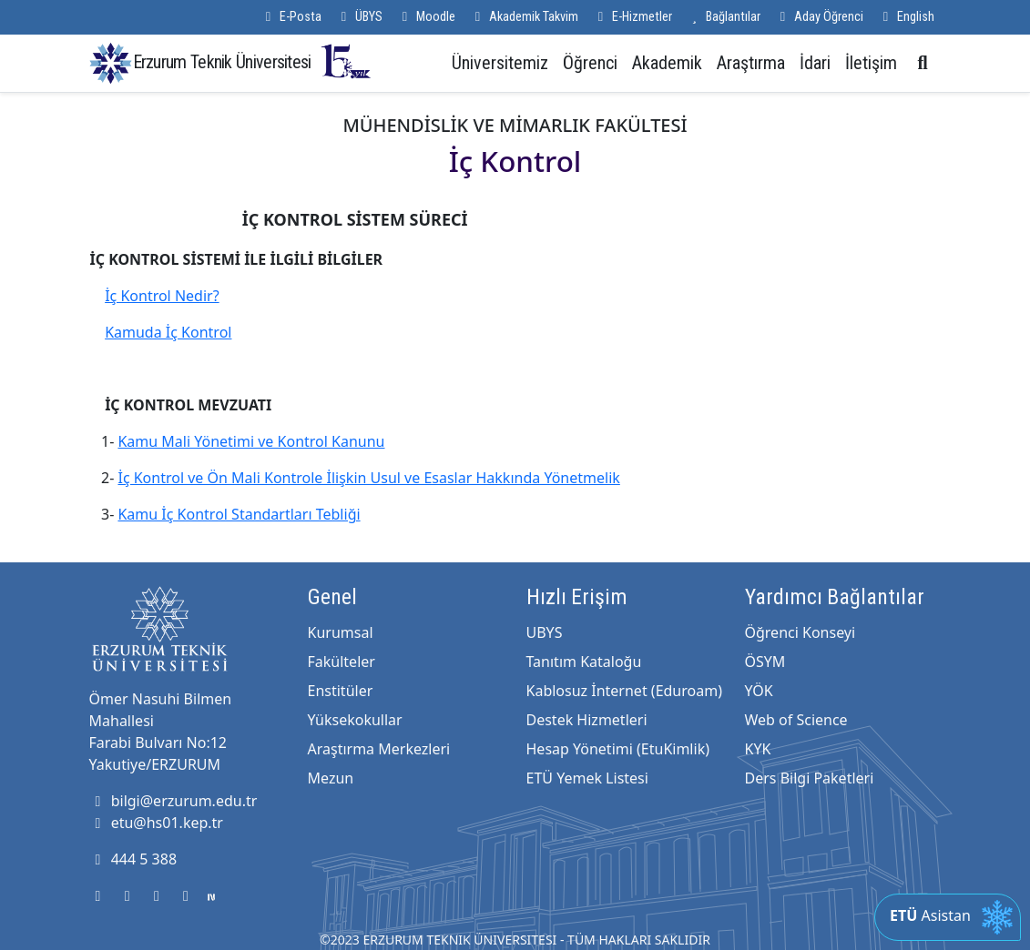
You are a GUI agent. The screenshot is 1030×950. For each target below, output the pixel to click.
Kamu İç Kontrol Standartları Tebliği (238, 514)
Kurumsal (340, 632)
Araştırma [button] (751, 63)
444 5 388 (133, 859)
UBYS (544, 632)
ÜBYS (359, 17)
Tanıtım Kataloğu (584, 662)
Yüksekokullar (355, 720)
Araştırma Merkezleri (379, 749)
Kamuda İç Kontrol (168, 332)
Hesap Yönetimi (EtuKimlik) (617, 749)
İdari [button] (815, 63)
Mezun (331, 778)
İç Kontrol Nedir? (162, 296)
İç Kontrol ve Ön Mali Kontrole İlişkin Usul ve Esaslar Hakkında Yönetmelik (368, 478)
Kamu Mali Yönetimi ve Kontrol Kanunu (250, 441)
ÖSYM (765, 662)
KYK (758, 749)
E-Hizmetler (632, 17)
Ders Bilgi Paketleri (809, 778)
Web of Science (796, 720)
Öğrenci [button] (590, 63)
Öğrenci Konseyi (800, 632)
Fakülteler (341, 662)
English (906, 17)
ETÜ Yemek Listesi (587, 778)
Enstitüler (340, 691)
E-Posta (290, 17)
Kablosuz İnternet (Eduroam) (624, 691)
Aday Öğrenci (819, 17)
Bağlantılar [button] (723, 17)
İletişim (871, 63)
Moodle (426, 17)
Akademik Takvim (524, 17)
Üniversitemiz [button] (500, 63)
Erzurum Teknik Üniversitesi (253, 61)
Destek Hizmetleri (587, 720)
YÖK (759, 691)
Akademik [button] (667, 63)
